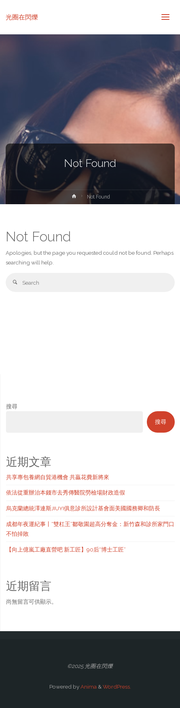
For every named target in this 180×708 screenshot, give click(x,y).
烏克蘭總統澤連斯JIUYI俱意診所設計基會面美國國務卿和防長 (83, 508)
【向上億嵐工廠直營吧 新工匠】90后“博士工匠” (66, 549)
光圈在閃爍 (22, 17)
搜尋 (11, 406)
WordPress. (117, 686)
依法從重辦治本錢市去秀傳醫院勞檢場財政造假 (65, 492)
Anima (88, 686)
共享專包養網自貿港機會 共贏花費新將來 (57, 477)
